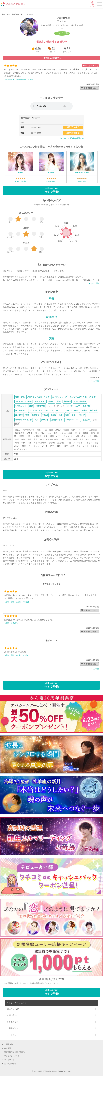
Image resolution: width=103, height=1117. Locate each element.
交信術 (45, 450)
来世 (67, 450)
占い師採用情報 (10, 1098)
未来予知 (86, 441)
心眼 (60, 450)
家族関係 (51, 351)
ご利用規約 (8, 1079)
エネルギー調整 (79, 436)
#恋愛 (18, 637)
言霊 (27, 450)
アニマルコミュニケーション (41, 445)
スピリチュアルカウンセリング (83, 432)
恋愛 (51, 373)
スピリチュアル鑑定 (23, 436)
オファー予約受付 (62, 68)
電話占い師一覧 (17, 49)
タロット (45, 454)
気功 (36, 454)
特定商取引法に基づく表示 (14, 1087)
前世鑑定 (93, 445)
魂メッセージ (20, 445)
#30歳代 (26, 637)
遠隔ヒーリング (78, 450)
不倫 (51, 333)
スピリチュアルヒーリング (38, 432)
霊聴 (59, 436)
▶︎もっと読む (94, 416)
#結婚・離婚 (21, 114)
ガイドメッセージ (59, 432)
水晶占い (86, 454)
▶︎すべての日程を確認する (72, 173)
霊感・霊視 (19, 432)
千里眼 (53, 450)
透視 (31, 441)
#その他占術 (9, 114)
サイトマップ (9, 1095)
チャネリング (40, 436)
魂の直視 (19, 450)
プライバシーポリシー (12, 1091)
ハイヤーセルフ (73, 441)
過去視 (84, 445)
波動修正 (67, 436)
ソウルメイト (20, 441)
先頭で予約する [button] (72, 162)
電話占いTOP (5, 49)
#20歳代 (26, 690)
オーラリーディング (23, 454)
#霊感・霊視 (9, 637)
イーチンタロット (72, 454)
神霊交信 (35, 450)
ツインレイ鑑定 (72, 445)
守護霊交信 (40, 441)
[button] (67, 84)
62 (53, 83)
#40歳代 (31, 114)
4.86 (38, 83)
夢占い (51, 436)
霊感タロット (56, 454)
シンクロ (59, 445)
